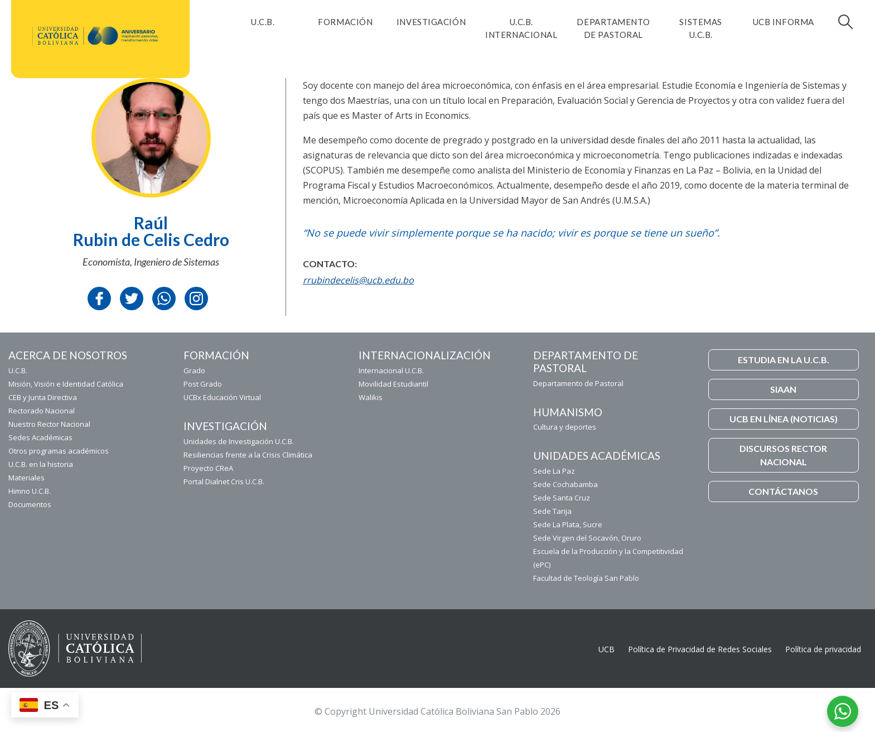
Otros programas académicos (58, 451)
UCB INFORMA (783, 22)
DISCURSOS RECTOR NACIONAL (783, 455)
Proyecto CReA (208, 468)
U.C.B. (262, 22)
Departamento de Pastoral (613, 28)
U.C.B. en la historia (40, 464)
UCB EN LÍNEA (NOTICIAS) (783, 418)
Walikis (371, 397)
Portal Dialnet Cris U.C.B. (223, 481)
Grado (194, 370)
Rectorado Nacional (41, 411)
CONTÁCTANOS (783, 491)
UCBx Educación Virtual (222, 397)
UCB (606, 649)
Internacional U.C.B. (391, 370)
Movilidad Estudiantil (393, 384)
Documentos (29, 504)
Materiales (26, 478)
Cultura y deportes (564, 427)
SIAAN (783, 389)
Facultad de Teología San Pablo (586, 578)
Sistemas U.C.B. (700, 28)
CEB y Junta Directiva (42, 397)
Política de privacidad (823, 649)
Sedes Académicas (40, 437)
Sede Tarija (552, 511)
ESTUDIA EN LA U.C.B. (783, 359)
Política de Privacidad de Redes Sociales (700, 649)
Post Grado (202, 384)
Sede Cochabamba (565, 484)
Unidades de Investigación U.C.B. (238, 441)
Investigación (431, 22)
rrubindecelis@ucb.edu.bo (358, 280)
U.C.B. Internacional (521, 28)
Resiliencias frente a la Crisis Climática (247, 455)
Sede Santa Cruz (561, 498)
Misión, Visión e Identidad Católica (65, 384)
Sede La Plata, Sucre (567, 524)
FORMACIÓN (345, 22)
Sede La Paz (554, 471)
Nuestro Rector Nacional (49, 424)
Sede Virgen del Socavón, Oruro (587, 538)
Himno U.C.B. (29, 491)
